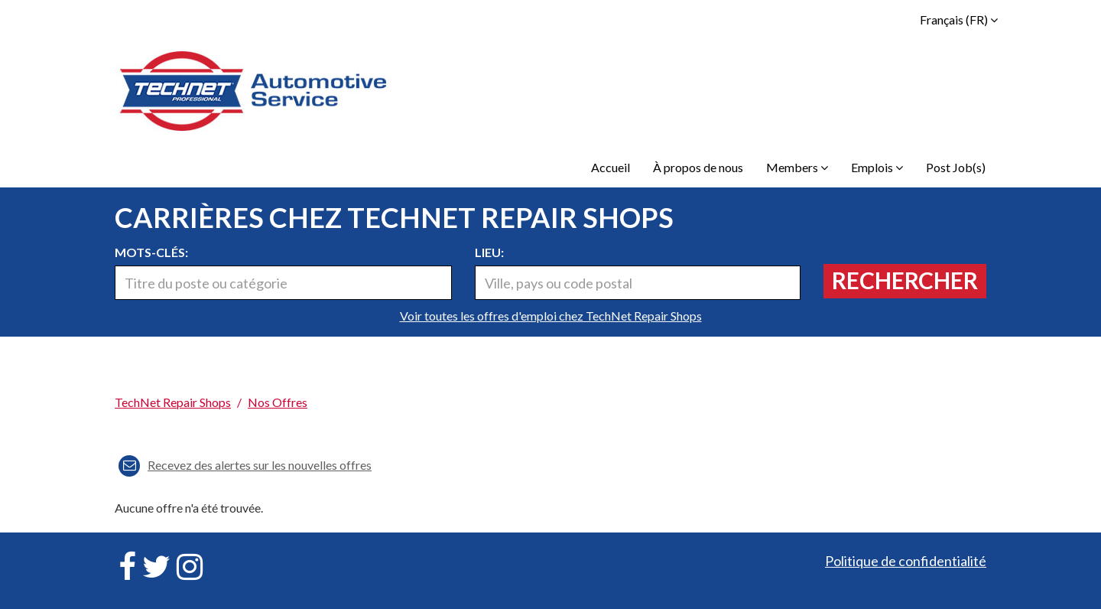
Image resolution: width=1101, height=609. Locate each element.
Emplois (877, 167)
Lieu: (489, 252)
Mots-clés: (151, 252)
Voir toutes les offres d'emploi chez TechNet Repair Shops (551, 315)
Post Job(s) (956, 167)
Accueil (610, 167)
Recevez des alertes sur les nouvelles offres (245, 465)
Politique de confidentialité (905, 560)
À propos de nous (698, 167)
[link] (550, 377)
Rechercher (905, 280)
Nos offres (277, 402)
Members (797, 167)
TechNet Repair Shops (173, 402)
